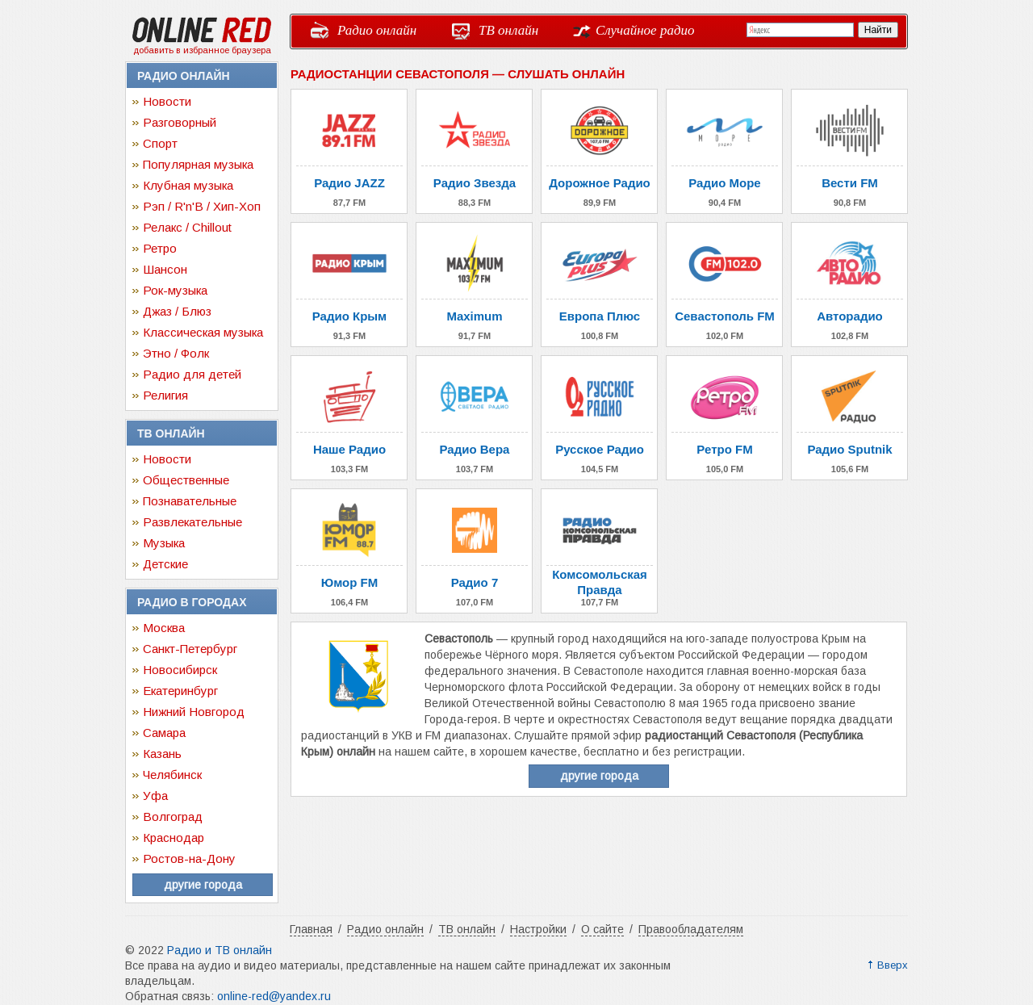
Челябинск (172, 774)
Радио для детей (192, 374)
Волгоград (173, 816)
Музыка (164, 543)
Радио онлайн (376, 30)
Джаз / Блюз (177, 311)
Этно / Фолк (176, 353)
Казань (162, 753)
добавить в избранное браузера (202, 50)
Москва (164, 627)
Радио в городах (191, 602)
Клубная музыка (188, 185)
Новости (167, 101)
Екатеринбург (180, 690)
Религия (165, 395)
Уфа (155, 795)
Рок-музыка (175, 290)
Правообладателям (690, 929)
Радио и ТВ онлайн (219, 950)
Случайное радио (645, 30)
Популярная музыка (198, 164)
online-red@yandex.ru (274, 996)
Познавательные (189, 501)
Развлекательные (192, 522)
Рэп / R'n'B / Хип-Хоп (202, 206)
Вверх (892, 965)
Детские (165, 564)
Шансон (165, 269)
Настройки (538, 929)
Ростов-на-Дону (189, 858)
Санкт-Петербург (190, 648)
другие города (203, 884)
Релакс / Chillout (187, 227)
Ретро (160, 248)
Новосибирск (180, 669)
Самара (164, 732)
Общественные (186, 480)
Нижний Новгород (194, 711)
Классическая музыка (203, 332)
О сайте (602, 929)
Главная (311, 929)
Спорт (160, 143)
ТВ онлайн (508, 30)
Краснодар (173, 837)
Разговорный (179, 122)
